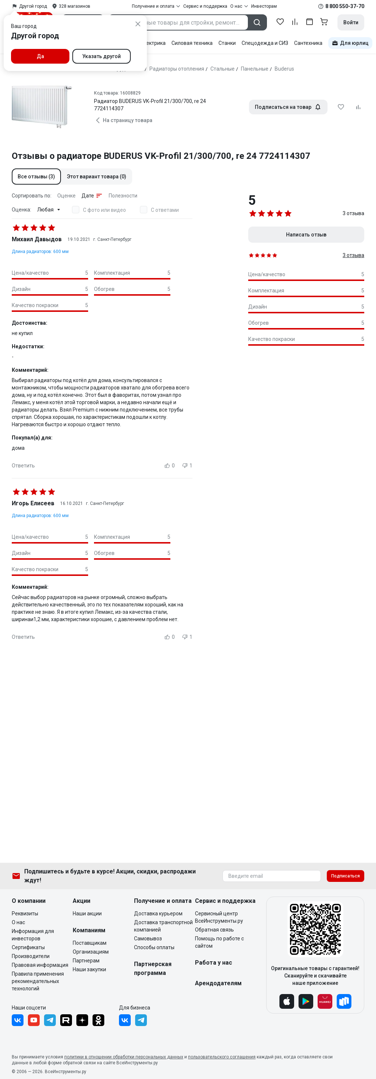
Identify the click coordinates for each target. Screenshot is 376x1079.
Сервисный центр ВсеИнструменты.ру (219, 917)
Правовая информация (40, 965)
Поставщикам (89, 943)
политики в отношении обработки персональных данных (123, 1057)
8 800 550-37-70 (344, 6)
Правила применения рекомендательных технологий (38, 981)
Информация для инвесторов (33, 934)
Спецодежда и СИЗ (265, 43)
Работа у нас (213, 962)
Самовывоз (148, 938)
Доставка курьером (158, 913)
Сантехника (308, 43)
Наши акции (87, 913)
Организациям (91, 952)
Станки (227, 43)
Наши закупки (89, 969)
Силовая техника (192, 43)
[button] (36, 176)
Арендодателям (218, 983)
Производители (31, 956)
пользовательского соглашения (222, 1057)
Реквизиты (25, 913)
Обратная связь (214, 930)
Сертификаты (28, 947)
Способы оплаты (154, 947)
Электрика (153, 43)
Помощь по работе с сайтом (219, 942)
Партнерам (86, 961)
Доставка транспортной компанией (163, 926)
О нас (18, 922)
